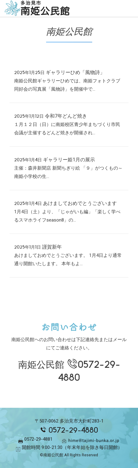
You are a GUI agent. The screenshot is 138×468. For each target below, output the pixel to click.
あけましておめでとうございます (80, 203)
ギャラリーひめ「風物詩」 (75, 72)
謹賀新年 (52, 247)
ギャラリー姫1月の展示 (69, 160)
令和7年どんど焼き (66, 116)
